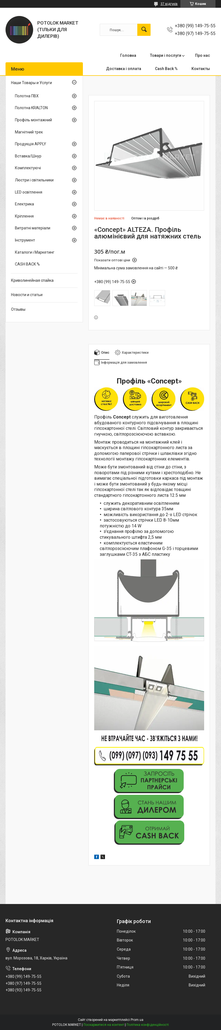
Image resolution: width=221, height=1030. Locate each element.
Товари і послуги (165, 55)
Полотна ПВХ (27, 96)
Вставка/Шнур (28, 156)
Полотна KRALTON (31, 108)
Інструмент (25, 240)
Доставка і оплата (123, 68)
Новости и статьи (27, 295)
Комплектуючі (28, 168)
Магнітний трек (29, 132)
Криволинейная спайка (32, 280)
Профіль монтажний (33, 120)
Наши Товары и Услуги (31, 83)
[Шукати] (144, 30)
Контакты (200, 68)
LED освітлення (28, 192)
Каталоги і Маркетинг (34, 252)
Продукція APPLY (30, 144)
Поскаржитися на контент (103, 1025)
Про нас (202, 55)
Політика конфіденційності (148, 1025)
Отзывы (18, 309)
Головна (128, 55)
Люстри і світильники (34, 180)
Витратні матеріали (32, 228)
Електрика (24, 204)
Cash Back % (166, 68)
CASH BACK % (27, 264)
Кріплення (24, 216)
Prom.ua (137, 1020)
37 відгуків (169, 4)
